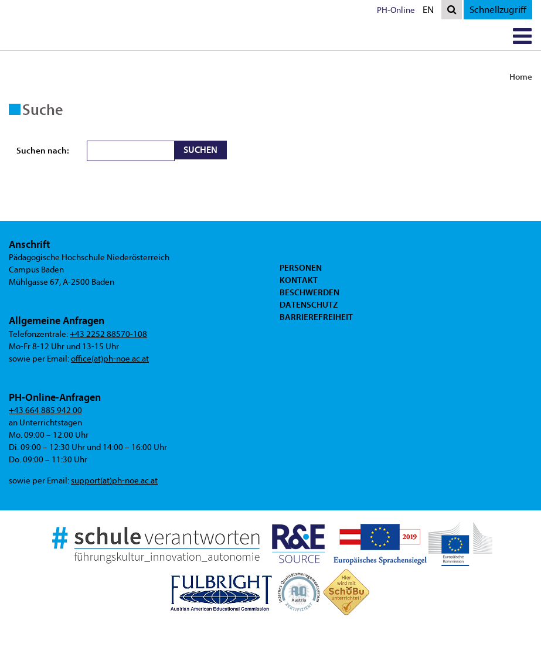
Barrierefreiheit (316, 317)
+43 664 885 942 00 (45, 410)
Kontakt (299, 280)
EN (431, 10)
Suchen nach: (42, 150)
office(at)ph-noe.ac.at (110, 359)
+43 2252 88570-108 (108, 334)
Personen (301, 268)
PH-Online (396, 10)
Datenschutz (309, 304)
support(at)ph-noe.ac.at (114, 481)
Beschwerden (309, 292)
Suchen (200, 150)
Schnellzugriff (497, 9)
